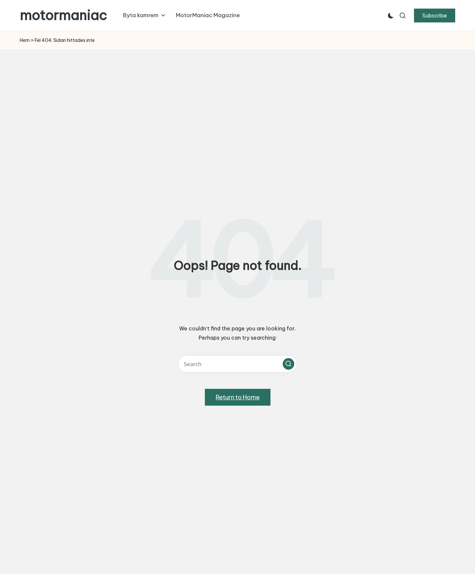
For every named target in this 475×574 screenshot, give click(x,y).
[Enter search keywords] (237, 363)
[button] (434, 15)
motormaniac (63, 15)
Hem (25, 40)
